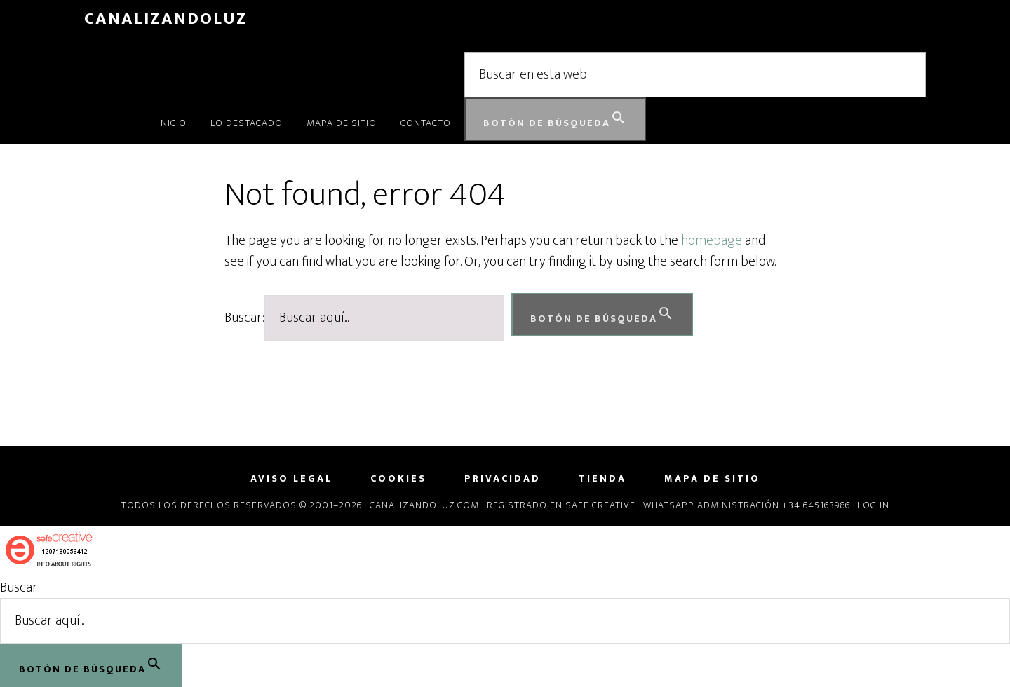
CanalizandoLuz (166, 19)
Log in (873, 505)
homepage (711, 240)
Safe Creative (600, 505)
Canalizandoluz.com (424, 505)
